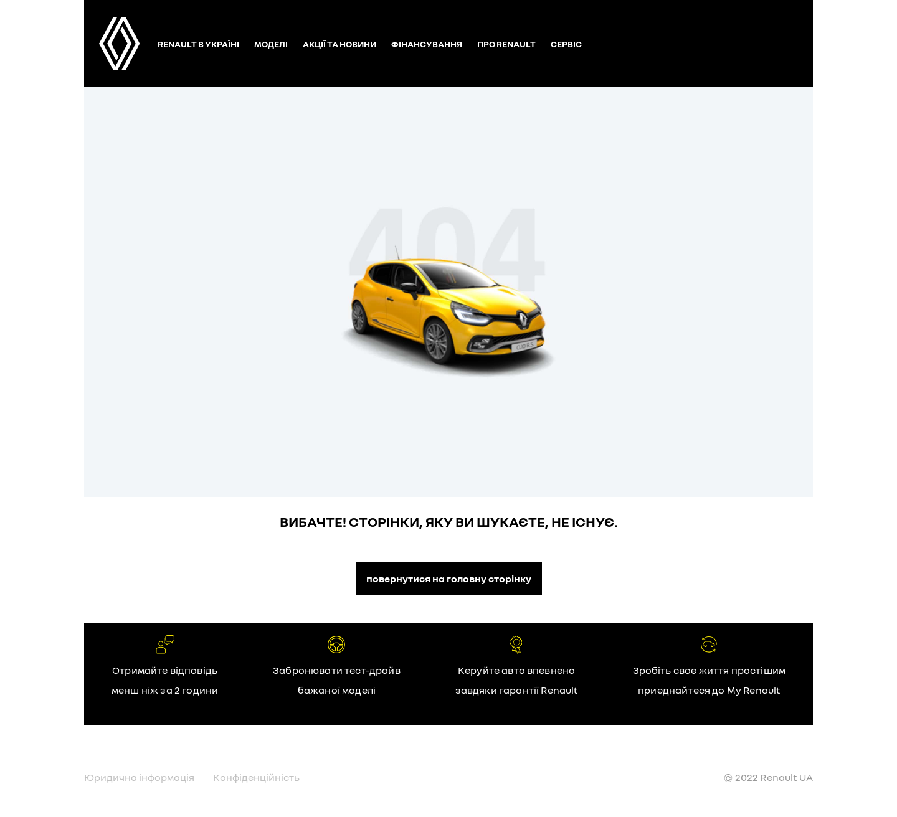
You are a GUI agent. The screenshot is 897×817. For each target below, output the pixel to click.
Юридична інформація (139, 777)
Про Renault (506, 44)
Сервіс (566, 44)
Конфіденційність (256, 777)
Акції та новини (339, 44)
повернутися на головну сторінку (448, 578)
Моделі (271, 44)
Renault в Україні (198, 44)
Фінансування (426, 44)
